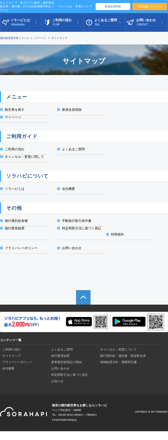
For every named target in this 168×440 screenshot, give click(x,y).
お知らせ (57, 381)
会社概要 (68, 188)
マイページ (13, 117)
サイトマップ (11, 355)
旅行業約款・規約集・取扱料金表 (123, 355)
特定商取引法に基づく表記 (81, 228)
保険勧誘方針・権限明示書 (118, 362)
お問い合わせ (72, 248)
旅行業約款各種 (16, 220)
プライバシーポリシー (21, 248)
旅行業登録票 (14, 228)
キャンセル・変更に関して (24, 156)
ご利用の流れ (14, 149)
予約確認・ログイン (150, 6)
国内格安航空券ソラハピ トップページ (23, 38)
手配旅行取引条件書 (76, 220)
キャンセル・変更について (75, 6)
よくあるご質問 (73, 149)
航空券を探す (14, 109)
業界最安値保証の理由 (66, 362)
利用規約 (117, 234)
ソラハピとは (14, 188)
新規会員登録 (113, 6)
